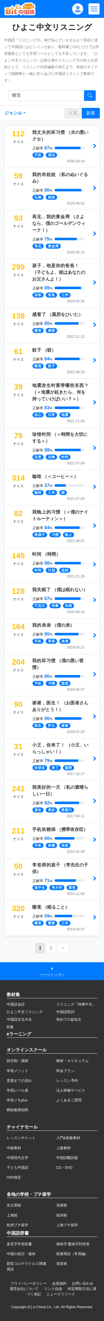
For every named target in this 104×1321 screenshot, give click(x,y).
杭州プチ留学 (17, 1225)
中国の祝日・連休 (21, 1254)
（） (58, 223)
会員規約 (59, 1283)
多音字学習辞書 (19, 1244)
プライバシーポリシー (29, 1283)
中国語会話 (16, 1004)
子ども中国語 (17, 1167)
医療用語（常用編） (72, 1254)
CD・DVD (64, 1167)
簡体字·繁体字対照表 (73, 1244)
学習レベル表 (17, 1090)
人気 (73, 113)
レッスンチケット (21, 1138)
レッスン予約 (67, 1080)
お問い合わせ (82, 1283)
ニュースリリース (60, 1294)
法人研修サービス (70, 1090)
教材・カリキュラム (72, 1061)
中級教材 (14, 1148)
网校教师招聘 (17, 1110)
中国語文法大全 (19, 1019)
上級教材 (63, 1148)
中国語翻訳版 (67, 1158)
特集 (10, 1027)
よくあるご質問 (69, 1100)
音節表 (61, 1263)
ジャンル (13, 113)
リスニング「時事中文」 (76, 1004)
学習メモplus (17, 1100)
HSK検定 (14, 1177)
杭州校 (61, 1215)
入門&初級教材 (68, 1138)
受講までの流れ (19, 1080)
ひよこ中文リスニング (25, 1012)
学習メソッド (17, 1071)
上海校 (12, 1215)
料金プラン (65, 1071)
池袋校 (61, 1205)
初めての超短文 (69, 1019)
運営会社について (24, 1289)
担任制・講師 (17, 1061)
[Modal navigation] (94, 9)
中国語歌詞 (65, 1012)
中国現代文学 (17, 1158)
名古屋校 (14, 1205)
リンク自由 (53, 1289)
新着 (90, 113)
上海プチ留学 (67, 1225)
